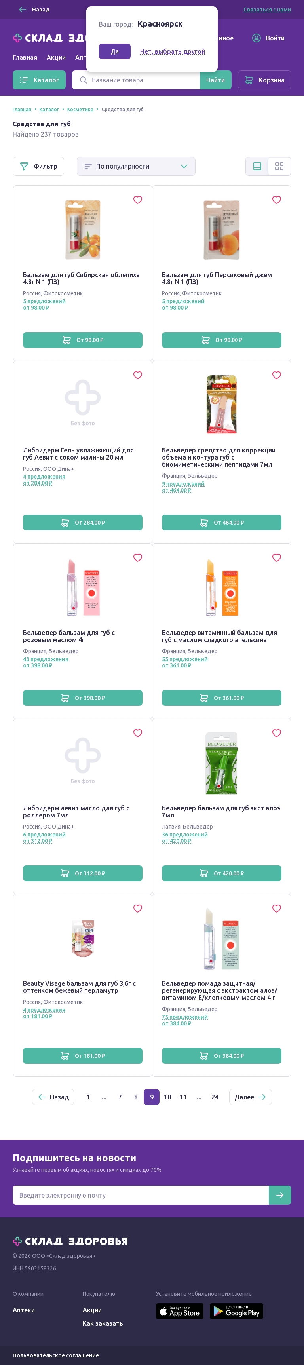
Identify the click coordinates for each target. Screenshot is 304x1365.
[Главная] (72, 37)
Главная (25, 57)
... (104, 1097)
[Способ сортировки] (136, 166)
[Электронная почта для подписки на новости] (140, 1195)
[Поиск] (136, 80)
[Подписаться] (279, 1195)
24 (214, 1097)
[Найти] (216, 79)
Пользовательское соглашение (56, 1355)
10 (167, 1097)
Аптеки (24, 1310)
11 (183, 1097)
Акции (56, 57)
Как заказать (103, 1323)
